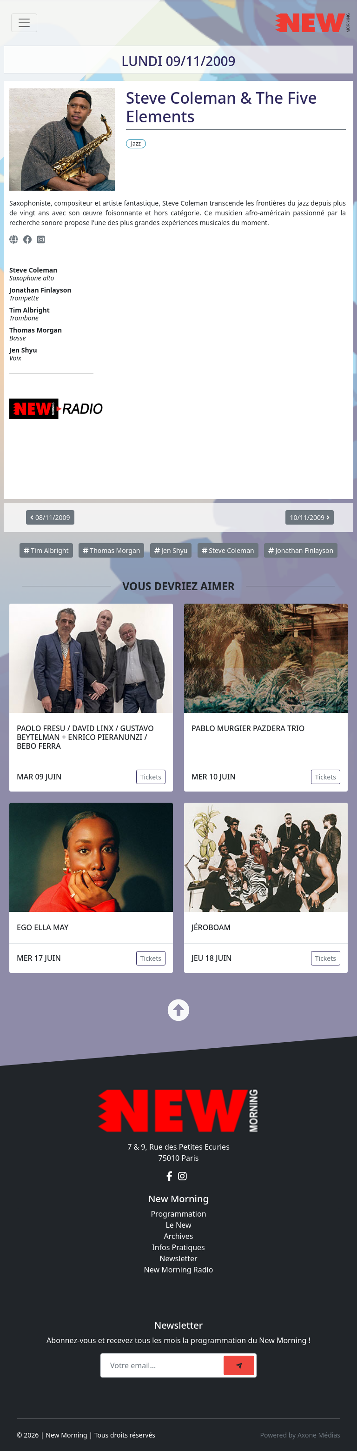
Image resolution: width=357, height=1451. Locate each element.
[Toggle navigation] (24, 22)
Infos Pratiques (178, 1247)
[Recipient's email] (163, 1365)
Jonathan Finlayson (300, 550)
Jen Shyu (171, 550)
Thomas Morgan (111, 550)
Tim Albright (46, 550)
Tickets (150, 776)
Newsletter (178, 1258)
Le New (178, 1225)
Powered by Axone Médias (300, 1435)
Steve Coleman (228, 550)
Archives (178, 1236)
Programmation (178, 1214)
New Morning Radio (178, 1270)
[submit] (239, 1365)
